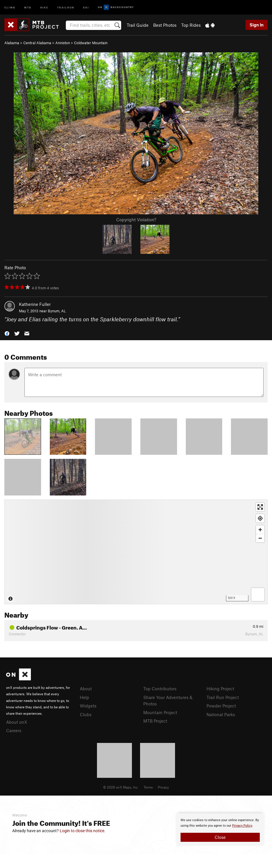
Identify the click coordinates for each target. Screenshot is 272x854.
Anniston (62, 42)
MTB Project (155, 720)
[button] (7, 332)
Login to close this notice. (82, 830)
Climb (9, 7)
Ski (86, 7)
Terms (148, 787)
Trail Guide (138, 25)
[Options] (257, 594)
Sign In (257, 24)
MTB (27, 7)
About (86, 688)
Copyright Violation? (136, 219)
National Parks (220, 714)
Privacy (163, 787)
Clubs (85, 714)
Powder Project (221, 705)
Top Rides (191, 25)
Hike (44, 7)
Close (220, 837)
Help (84, 697)
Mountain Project (160, 712)
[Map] (136, 552)
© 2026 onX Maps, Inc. (121, 787)
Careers (13, 730)
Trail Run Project (222, 697)
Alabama (11, 42)
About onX (16, 722)
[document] (220, 829)
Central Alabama (37, 42)
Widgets (88, 705)
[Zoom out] (260, 538)
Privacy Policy (242, 826)
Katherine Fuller (35, 304)
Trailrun (65, 7)
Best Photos (164, 25)
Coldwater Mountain (90, 42)
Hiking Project (220, 688)
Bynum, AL (57, 311)
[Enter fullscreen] (260, 507)
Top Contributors (159, 688)
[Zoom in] (260, 529)
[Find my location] (260, 518)
